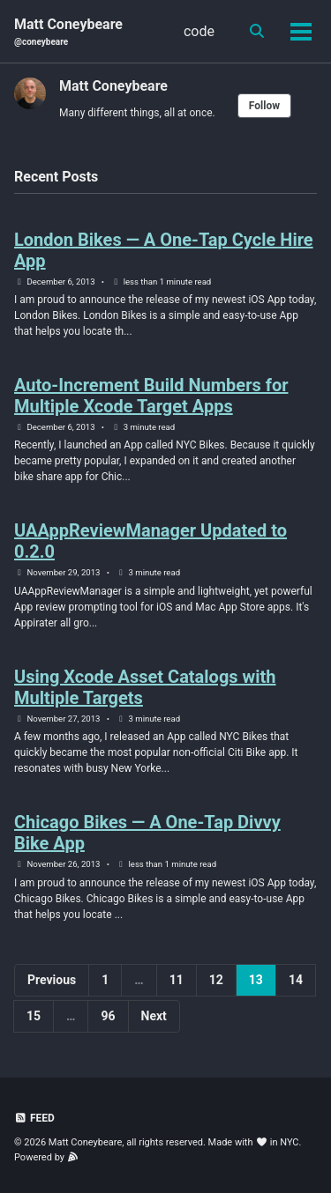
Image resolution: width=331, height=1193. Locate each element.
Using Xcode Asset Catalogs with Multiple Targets (145, 687)
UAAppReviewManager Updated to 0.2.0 (150, 541)
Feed (34, 1118)
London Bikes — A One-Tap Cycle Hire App (163, 250)
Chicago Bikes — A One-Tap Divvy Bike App (147, 832)
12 (216, 980)
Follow (264, 106)
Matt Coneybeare (68, 32)
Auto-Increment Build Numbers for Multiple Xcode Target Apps (151, 395)
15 (33, 1016)
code (199, 31)
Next (154, 1016)
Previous (51, 980)
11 (176, 980)
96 (108, 1016)
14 (296, 980)
